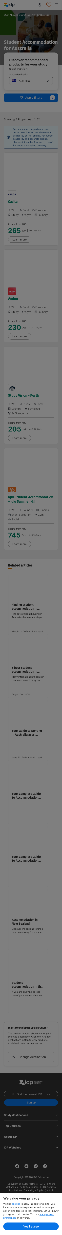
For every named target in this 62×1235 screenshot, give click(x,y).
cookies (16, 1203)
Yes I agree (31, 1226)
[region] (31, 1214)
